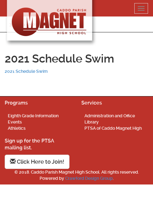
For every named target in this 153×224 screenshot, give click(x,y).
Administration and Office (109, 115)
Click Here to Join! (37, 161)
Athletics (17, 128)
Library (91, 121)
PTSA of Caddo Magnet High (113, 128)
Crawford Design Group (89, 178)
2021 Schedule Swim (26, 71)
